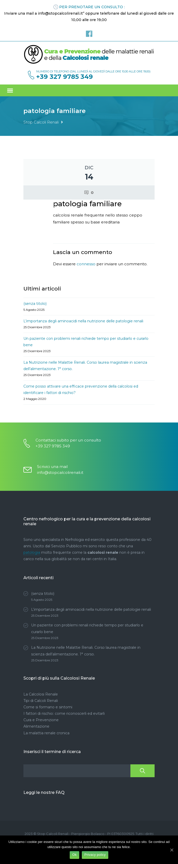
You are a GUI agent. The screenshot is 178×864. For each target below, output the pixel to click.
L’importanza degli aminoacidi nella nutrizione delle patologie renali (83, 321)
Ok (74, 855)
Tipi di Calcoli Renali (40, 700)
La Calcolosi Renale (40, 694)
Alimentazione (36, 726)
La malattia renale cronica (46, 733)
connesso (86, 263)
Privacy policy (95, 855)
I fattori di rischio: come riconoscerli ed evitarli (64, 713)
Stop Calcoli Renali (41, 122)
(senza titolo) (35, 303)
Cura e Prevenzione (41, 720)
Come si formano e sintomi (47, 707)
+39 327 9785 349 (64, 77)
